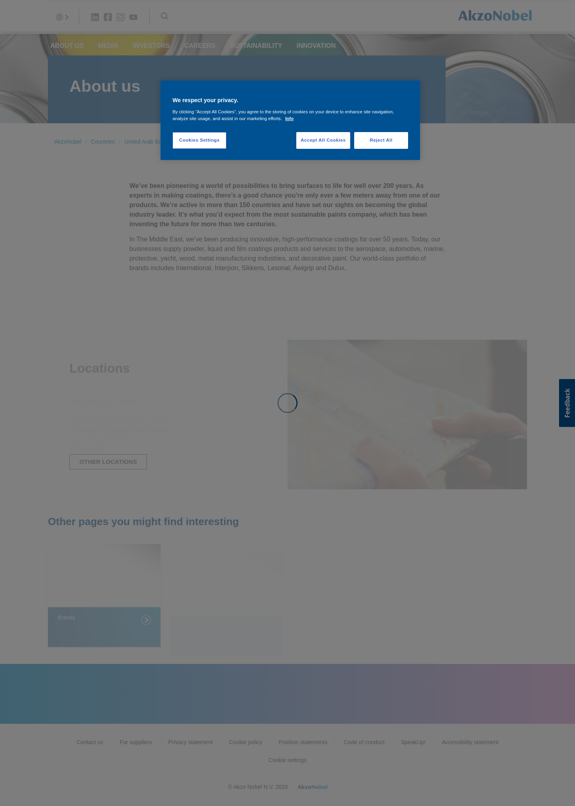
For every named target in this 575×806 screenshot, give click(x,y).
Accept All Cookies (323, 140)
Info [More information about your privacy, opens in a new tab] (289, 118)
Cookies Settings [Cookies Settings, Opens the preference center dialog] (199, 140)
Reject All (381, 140)
